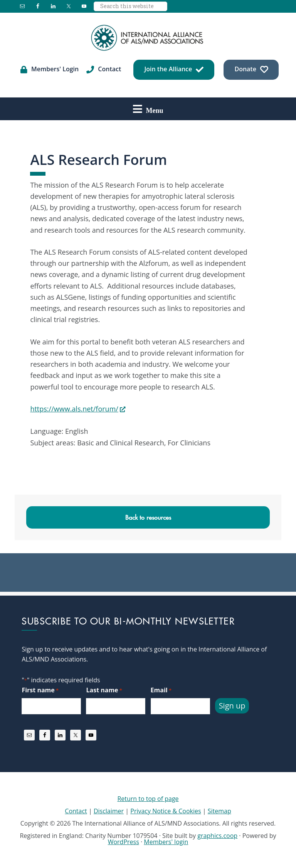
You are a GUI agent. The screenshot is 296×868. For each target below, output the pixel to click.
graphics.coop (217, 835)
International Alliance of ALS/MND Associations (148, 37)
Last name (104, 690)
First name (40, 690)
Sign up (232, 705)
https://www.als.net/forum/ (74, 408)
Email (161, 690)
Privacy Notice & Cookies (165, 811)
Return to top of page (147, 798)
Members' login (166, 842)
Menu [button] (154, 110)
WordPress (123, 842)
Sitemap (219, 811)
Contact (76, 811)
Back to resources (148, 517)
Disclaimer (109, 811)
